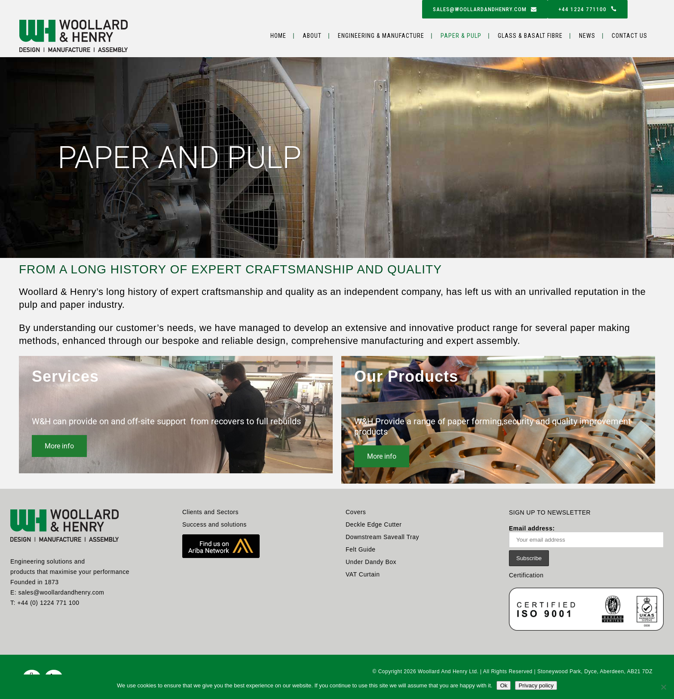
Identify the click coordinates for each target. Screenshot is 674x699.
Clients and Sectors (210, 512)
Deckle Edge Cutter (373, 524)
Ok (503, 685)
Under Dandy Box (371, 561)
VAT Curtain (363, 574)
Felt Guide (361, 549)
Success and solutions (214, 524)
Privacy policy (535, 685)
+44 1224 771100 (587, 9)
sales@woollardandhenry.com (485, 9)
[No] (663, 687)
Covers (356, 512)
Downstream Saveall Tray (382, 537)
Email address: (586, 536)
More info (59, 446)
